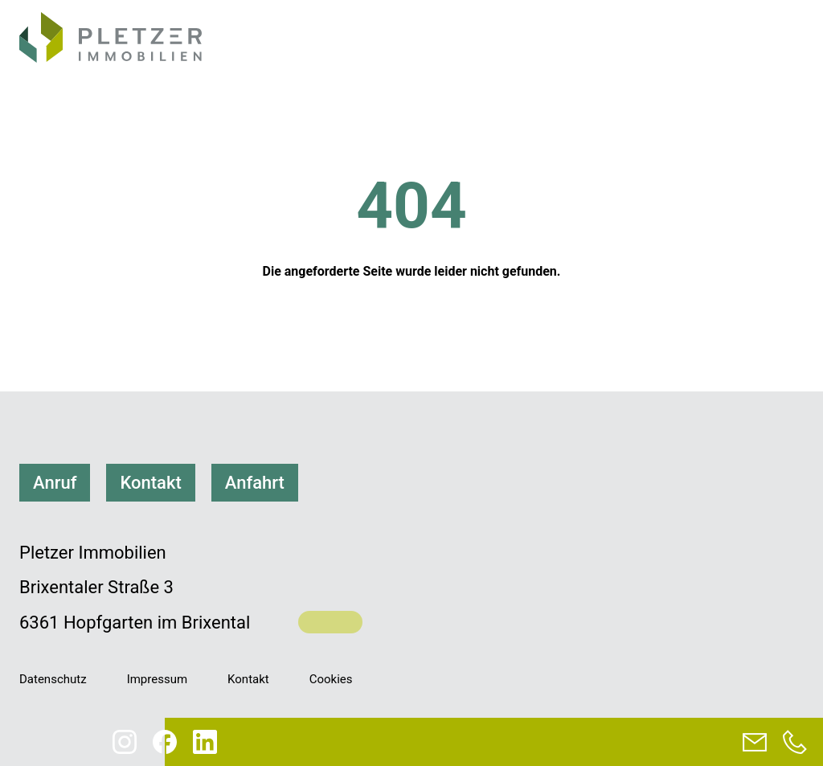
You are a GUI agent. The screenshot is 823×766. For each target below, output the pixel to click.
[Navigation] (784, 40)
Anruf (54, 483)
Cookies (331, 679)
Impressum (157, 679)
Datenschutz (53, 679)
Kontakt (150, 483)
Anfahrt (255, 483)
